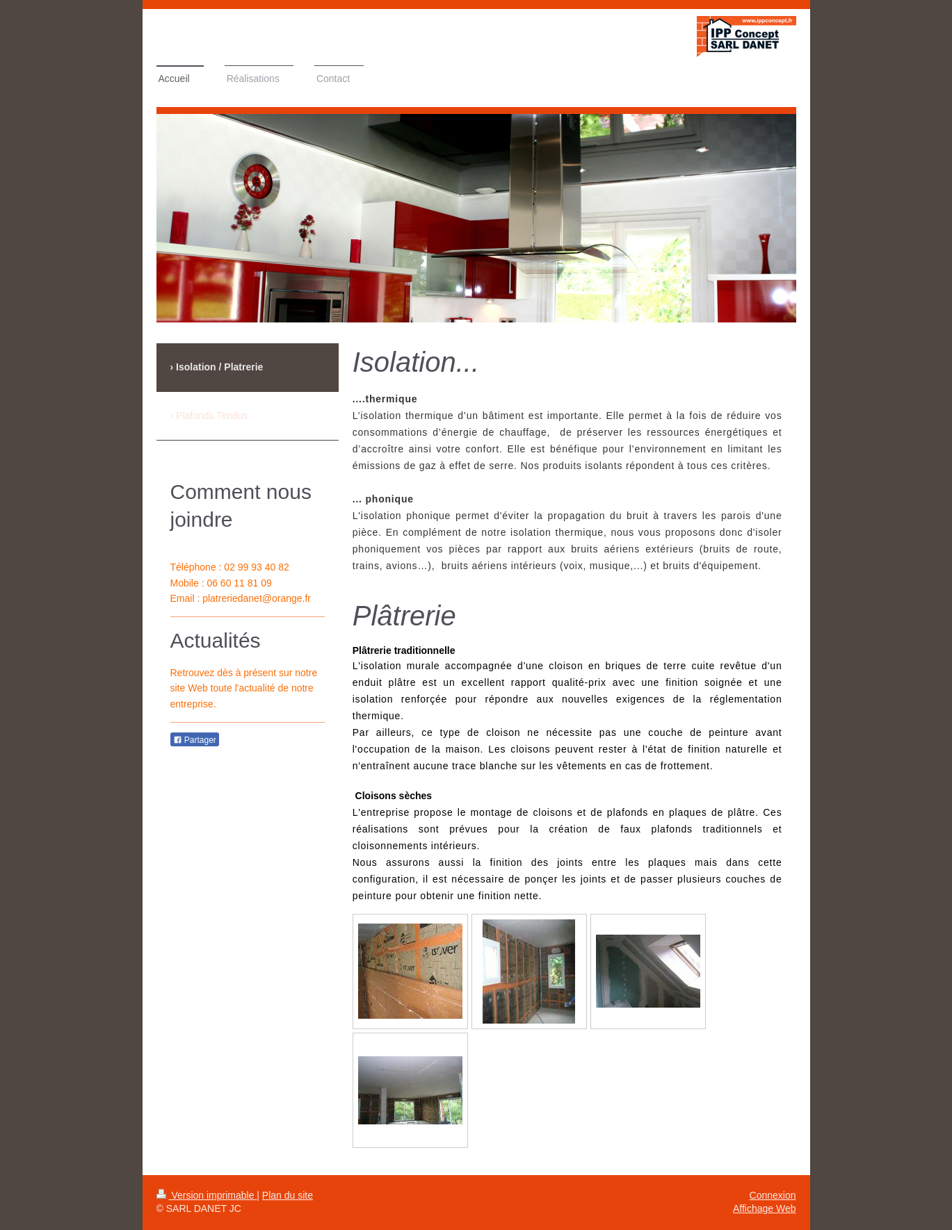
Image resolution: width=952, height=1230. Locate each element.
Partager (194, 740)
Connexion (773, 1195)
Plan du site (287, 1195)
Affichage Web (764, 1208)
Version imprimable (206, 1195)
